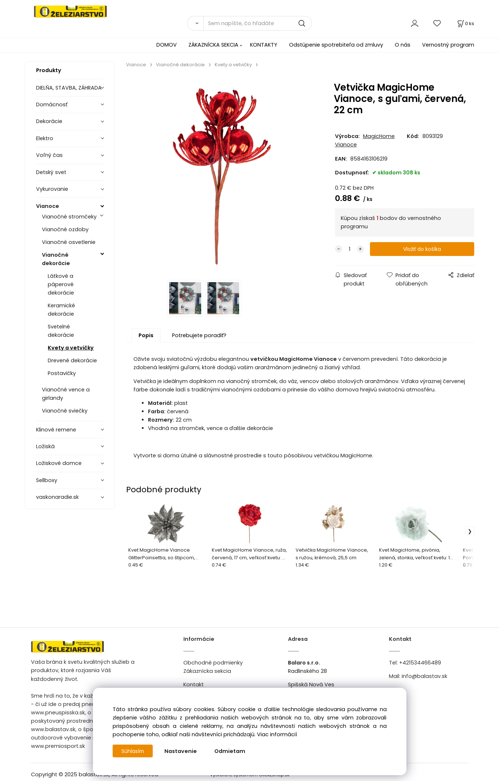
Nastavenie (182, 751)
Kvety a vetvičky (71, 347)
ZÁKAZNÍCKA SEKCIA (213, 44)
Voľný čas (49, 155)
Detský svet (51, 172)
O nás (402, 44)
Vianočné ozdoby (65, 229)
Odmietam (231, 751)
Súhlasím (133, 751)
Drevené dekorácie (72, 360)
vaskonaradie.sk (57, 497)
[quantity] (349, 249)
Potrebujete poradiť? (199, 337)
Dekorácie (49, 121)
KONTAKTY (263, 44)
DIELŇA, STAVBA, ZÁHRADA (69, 87)
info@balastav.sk (424, 678)
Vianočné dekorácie (56, 259)
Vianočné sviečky (64, 410)
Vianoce (47, 206)
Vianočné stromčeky (69, 216)
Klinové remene (56, 429)
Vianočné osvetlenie (68, 242)
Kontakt (193, 686)
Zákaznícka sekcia (207, 673)
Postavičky (62, 373)
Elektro (44, 138)
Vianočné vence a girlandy (66, 394)
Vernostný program (448, 44)
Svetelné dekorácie (61, 331)
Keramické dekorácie (61, 309)
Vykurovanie (52, 189)
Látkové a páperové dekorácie (61, 284)
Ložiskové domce (59, 463)
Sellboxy (46, 480)
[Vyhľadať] (195, 23)
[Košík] (465, 23)
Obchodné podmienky (213, 664)
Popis (146, 337)
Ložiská (45, 446)
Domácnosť (51, 104)
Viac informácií (277, 734)
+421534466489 (420, 664)
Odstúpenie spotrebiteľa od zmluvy (336, 44)
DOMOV (166, 44)
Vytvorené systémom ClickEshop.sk (249, 777)
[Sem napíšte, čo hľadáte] (257, 23)
